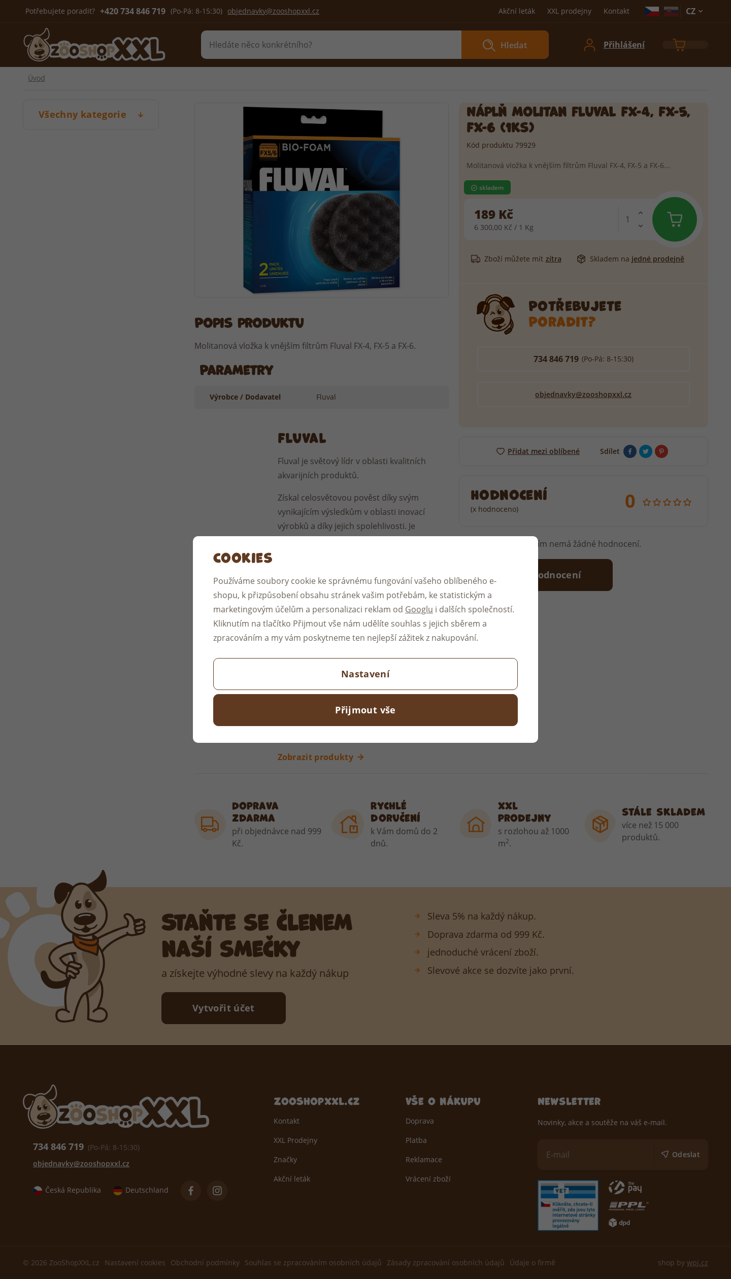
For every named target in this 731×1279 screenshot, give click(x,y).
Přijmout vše (365, 710)
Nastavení (365, 674)
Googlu (419, 609)
